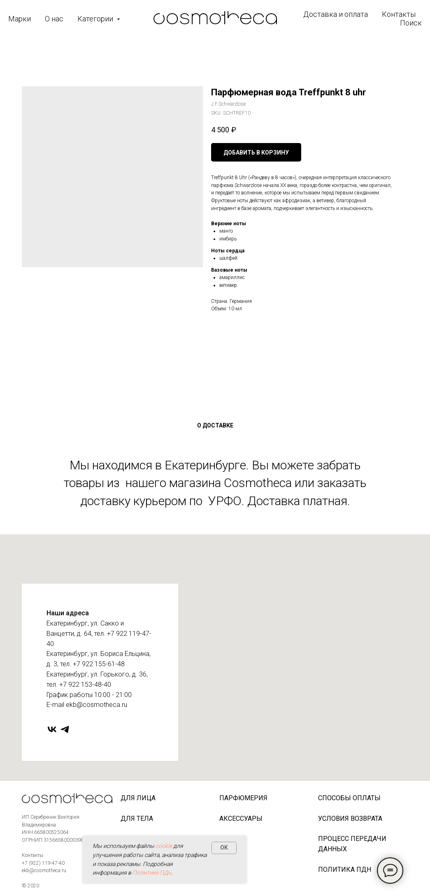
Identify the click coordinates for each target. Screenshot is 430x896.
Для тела (137, 818)
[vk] (52, 729)
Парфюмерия (243, 798)
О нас (54, 18)
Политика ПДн (344, 869)
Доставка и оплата (335, 14)
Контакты (399, 14)
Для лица (138, 798)
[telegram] (65, 729)
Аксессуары (241, 818)
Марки (19, 18)
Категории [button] (96, 18)
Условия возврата (350, 818)
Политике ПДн (151, 872)
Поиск (411, 22)
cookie (164, 846)
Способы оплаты (349, 798)
